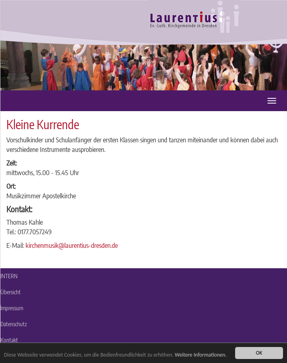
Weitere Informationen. (201, 354)
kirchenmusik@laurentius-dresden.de (72, 245)
